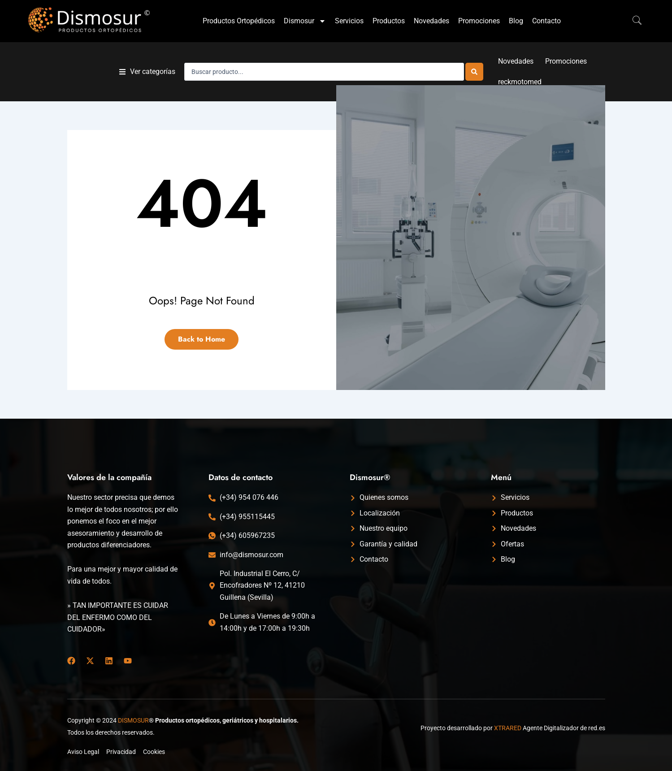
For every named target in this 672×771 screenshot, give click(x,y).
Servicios (349, 21)
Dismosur (305, 21)
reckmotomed (520, 82)
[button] (147, 72)
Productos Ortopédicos (239, 21)
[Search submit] (474, 72)
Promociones (479, 21)
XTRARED (507, 728)
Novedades (431, 21)
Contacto (546, 21)
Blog (516, 21)
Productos (389, 21)
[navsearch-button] (633, 21)
